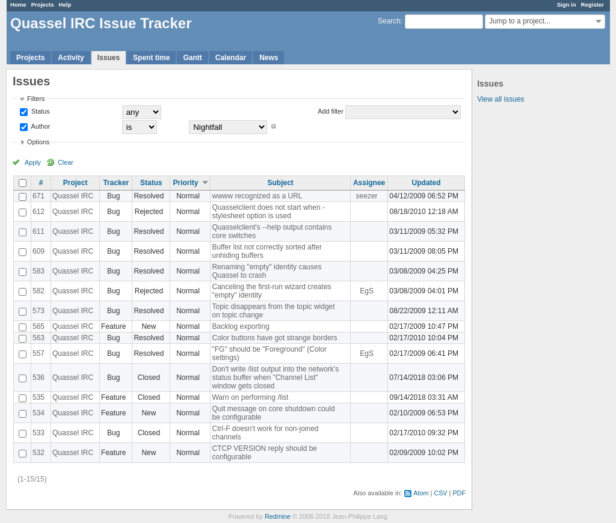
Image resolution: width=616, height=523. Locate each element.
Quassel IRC (72, 196)
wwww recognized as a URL (257, 196)
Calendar (230, 58)
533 (38, 433)
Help (65, 4)
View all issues (500, 99)
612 (38, 211)
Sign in (566, 4)
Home (18, 4)
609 (38, 251)
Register (592, 4)
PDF (459, 493)
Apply (33, 162)
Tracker (116, 183)
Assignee (369, 183)
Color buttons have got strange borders (274, 338)
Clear (65, 162)
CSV (440, 493)
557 (38, 353)
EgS (367, 291)
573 (38, 311)
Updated (426, 183)
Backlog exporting (240, 326)
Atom (420, 493)
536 (38, 377)
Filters (36, 98)
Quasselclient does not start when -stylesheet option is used (268, 211)
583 (38, 271)
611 (38, 231)
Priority (185, 183)
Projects (42, 4)
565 (38, 326)
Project (75, 183)
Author (39, 126)
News (268, 58)
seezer (367, 196)
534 (38, 413)
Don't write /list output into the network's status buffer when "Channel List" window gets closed (275, 377)
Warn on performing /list (250, 397)
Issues (108, 58)
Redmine (278, 516)
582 (38, 291)
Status (39, 111)
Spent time (151, 58)
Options (38, 141)
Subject (281, 183)
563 (38, 338)
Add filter (330, 111)
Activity (71, 58)
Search (389, 21)
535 (38, 397)
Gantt (192, 58)
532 (38, 452)
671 (38, 196)
